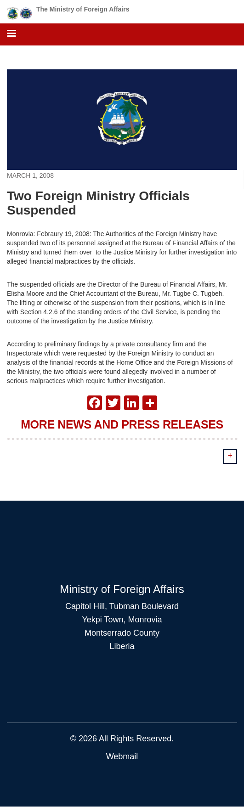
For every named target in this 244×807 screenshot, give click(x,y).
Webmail (122, 756)
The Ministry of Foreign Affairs (83, 9)
